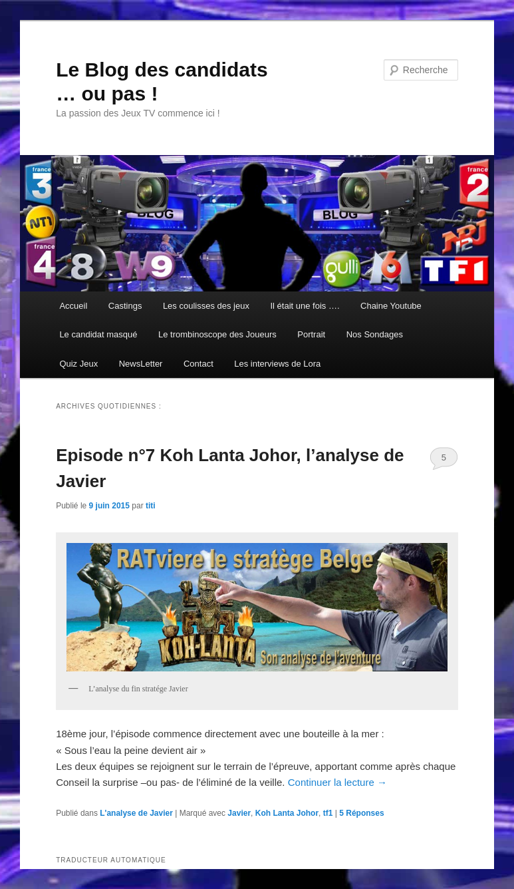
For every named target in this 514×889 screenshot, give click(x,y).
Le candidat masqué (98, 334)
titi (151, 505)
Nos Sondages (374, 334)
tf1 (328, 813)
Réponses (361, 813)
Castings (125, 306)
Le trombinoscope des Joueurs (217, 334)
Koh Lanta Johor (287, 813)
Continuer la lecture (337, 782)
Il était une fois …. (304, 306)
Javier (239, 813)
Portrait (311, 334)
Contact (198, 364)
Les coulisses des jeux (206, 306)
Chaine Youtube (391, 306)
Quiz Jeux (78, 364)
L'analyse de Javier (136, 813)
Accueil (73, 306)
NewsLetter (141, 364)
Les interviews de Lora (277, 364)
